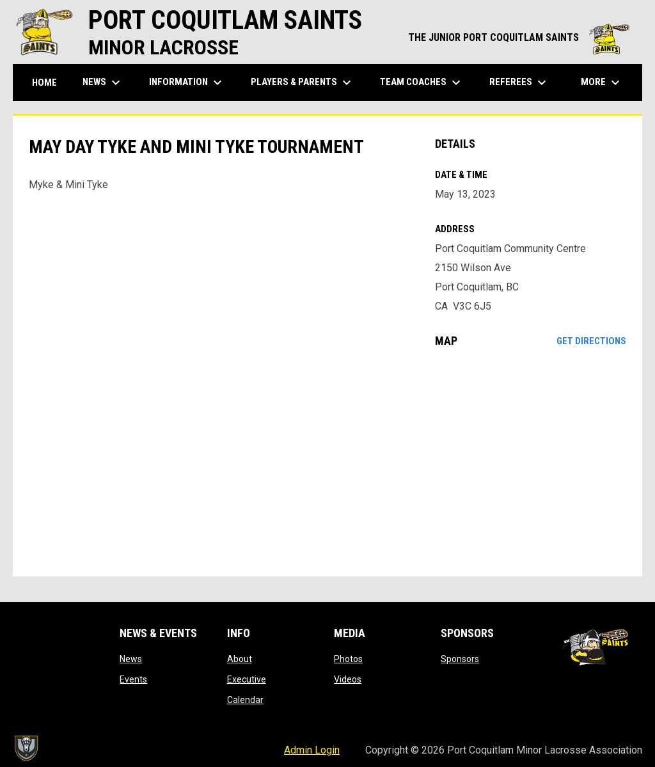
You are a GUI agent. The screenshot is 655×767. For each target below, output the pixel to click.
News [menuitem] (103, 82)
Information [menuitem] (187, 82)
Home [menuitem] (44, 82)
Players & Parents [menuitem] (302, 82)
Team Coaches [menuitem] (422, 82)
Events (133, 679)
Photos (348, 659)
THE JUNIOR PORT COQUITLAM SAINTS (518, 37)
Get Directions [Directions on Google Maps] (591, 341)
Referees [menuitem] (519, 82)
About (239, 659)
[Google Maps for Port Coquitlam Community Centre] (530, 462)
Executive (246, 679)
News (131, 659)
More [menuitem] (602, 82)
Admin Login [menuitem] (312, 750)
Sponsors (460, 659)
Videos (347, 679)
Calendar (245, 700)
